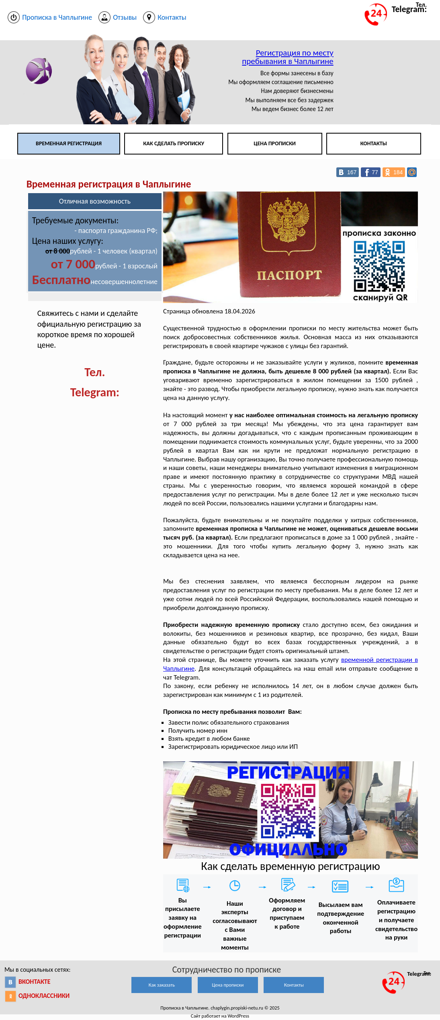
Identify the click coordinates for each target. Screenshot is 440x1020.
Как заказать (162, 985)
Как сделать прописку (173, 143)
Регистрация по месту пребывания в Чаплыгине (287, 56)
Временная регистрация (69, 143)
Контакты (373, 143)
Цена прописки (275, 143)
